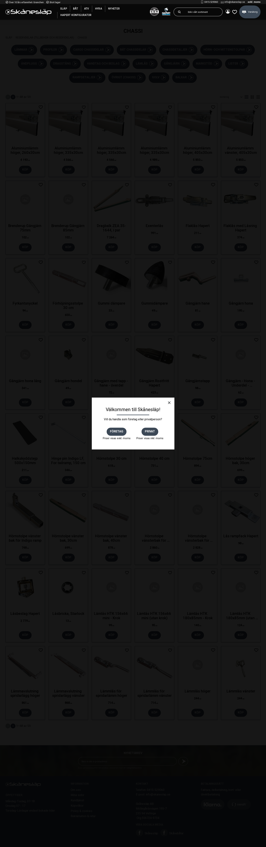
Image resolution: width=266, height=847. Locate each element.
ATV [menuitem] (86, 8)
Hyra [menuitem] (98, 8)
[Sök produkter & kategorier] (202, 12)
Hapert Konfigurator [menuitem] (76, 15)
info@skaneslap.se (235, 2)
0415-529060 (211, 2)
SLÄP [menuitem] (63, 8)
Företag (116, 431)
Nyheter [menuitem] (114, 8)
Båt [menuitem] (75, 8)
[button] (234, 12)
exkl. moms (254, 2)
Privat (150, 431)
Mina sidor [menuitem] (226, 12)
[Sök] (177, 12)
